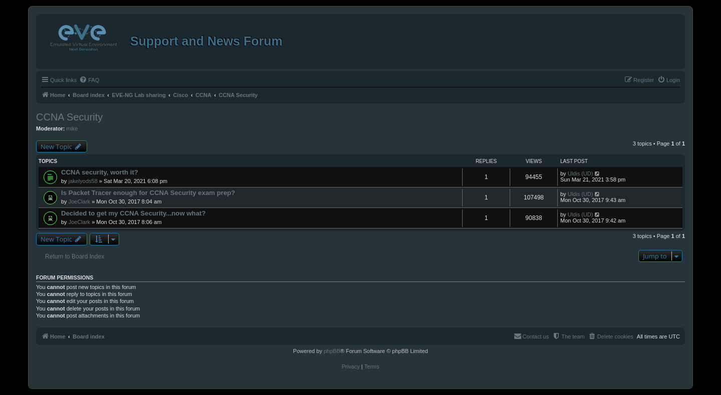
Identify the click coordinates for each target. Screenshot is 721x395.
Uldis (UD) (580, 173)
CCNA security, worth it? (99, 172)
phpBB (331, 351)
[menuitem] (89, 80)
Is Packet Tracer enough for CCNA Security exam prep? (148, 192)
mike (72, 129)
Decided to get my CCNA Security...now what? (133, 213)
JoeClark (79, 201)
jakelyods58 (83, 181)
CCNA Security (69, 117)
